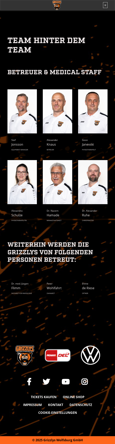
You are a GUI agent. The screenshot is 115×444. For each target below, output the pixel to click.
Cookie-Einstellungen (57, 412)
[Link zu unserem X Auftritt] (46, 382)
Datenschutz (80, 405)
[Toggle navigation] (105, 5)
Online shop (73, 397)
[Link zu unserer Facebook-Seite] (29, 382)
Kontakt (55, 405)
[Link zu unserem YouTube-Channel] (66, 382)
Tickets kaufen (44, 397)
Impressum (32, 405)
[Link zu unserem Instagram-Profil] (84, 382)
